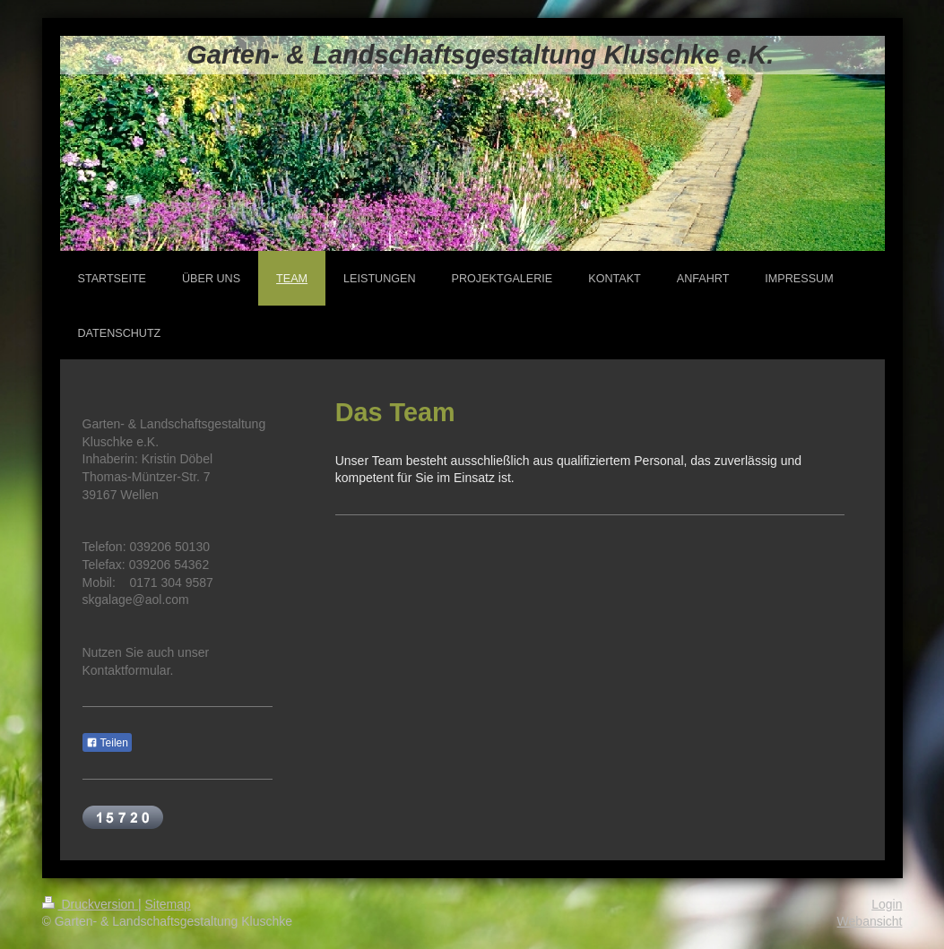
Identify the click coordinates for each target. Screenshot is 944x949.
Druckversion (90, 904)
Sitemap (168, 904)
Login (886, 904)
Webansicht (870, 921)
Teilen (107, 743)
